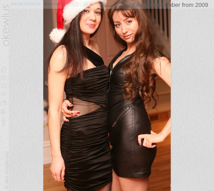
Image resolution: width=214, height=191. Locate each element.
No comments (53, 3)
